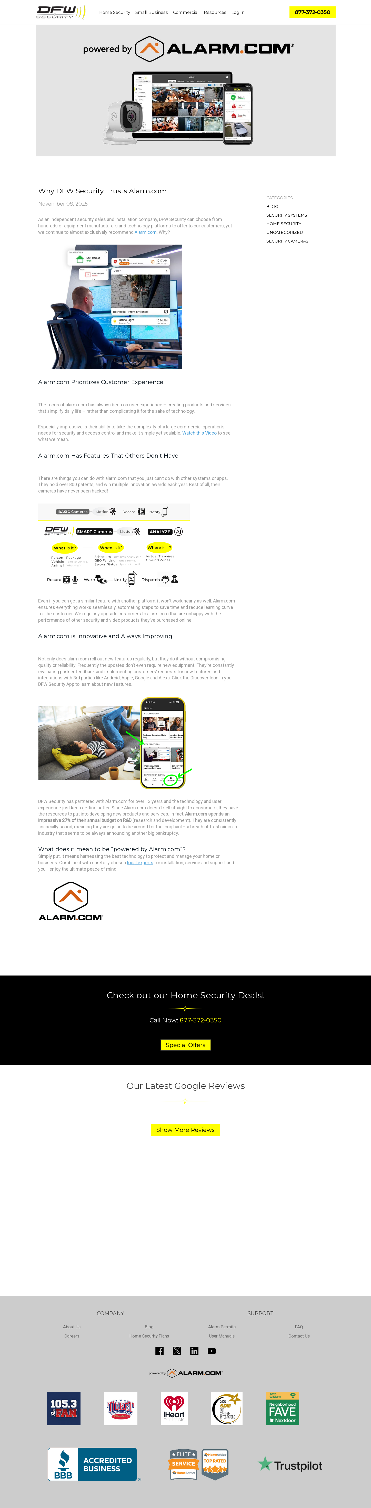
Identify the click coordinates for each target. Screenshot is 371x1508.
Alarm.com (146, 232)
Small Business (151, 12)
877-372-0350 (201, 1020)
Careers (72, 1336)
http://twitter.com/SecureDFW (177, 1351)
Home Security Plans (149, 1336)
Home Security (114, 12)
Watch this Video (199, 433)
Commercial (186, 12)
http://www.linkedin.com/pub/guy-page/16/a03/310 (194, 1351)
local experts (140, 862)
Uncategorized (284, 232)
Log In (238, 12)
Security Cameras (287, 241)
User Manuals (222, 1336)
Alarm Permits (221, 1326)
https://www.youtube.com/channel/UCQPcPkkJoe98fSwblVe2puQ (212, 1351)
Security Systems (286, 215)
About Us (72, 1326)
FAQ (299, 1326)
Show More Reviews (185, 1129)
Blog (272, 206)
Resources (215, 12)
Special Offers (185, 1045)
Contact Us (299, 1336)
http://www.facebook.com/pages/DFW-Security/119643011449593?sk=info (159, 1351)
